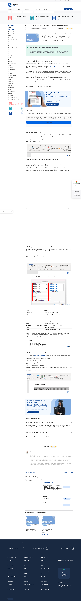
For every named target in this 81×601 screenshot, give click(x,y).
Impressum (30, 598)
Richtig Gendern (11, 81)
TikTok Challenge (44, 584)
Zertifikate (26, 589)
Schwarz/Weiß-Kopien (29, 584)
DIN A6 (25, 578)
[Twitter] (67, 585)
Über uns (43, 576)
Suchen (58, 0)
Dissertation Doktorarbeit (13, 39)
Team (42, 573)
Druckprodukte (11, 9)
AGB (15, 598)
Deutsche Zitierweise (12, 37)
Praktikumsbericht (11, 69)
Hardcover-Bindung (12, 576)
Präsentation (10, 67)
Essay (9, 41)
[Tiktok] (69, 585)
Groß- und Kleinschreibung (13, 47)
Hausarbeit (10, 51)
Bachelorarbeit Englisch (12, 33)
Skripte (25, 565)
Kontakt (64, 0)
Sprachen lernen (11, 87)
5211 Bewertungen (63, 574)
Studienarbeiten (12, 557)
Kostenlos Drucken (45, 586)
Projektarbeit (10, 73)
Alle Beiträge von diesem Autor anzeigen (38, 466)
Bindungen (20, 9)
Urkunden (26, 586)
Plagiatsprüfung (28, 9)
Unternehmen (44, 557)
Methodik (10, 61)
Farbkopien (26, 581)
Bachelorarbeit (11, 31)
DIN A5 (25, 576)
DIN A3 (25, 570)
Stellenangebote (44, 578)
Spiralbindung (10, 584)
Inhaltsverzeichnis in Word (39, 355)
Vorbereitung (10, 95)
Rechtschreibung (11, 77)
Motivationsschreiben (12, 63)
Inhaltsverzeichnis (58, 250)
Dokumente (26, 563)
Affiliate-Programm (45, 589)
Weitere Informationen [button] (49, 125)
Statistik (9, 89)
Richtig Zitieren (11, 83)
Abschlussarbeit (11, 570)
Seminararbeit (10, 85)
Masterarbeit (10, 59)
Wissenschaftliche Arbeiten (13, 97)
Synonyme (10, 93)
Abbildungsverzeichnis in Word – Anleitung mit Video (48, 530)
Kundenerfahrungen (45, 570)
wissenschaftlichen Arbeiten (60, 35)
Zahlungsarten (44, 565)
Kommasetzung (11, 53)
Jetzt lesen (28, 532)
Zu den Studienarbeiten (33, 412)
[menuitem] (9, 598)
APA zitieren (10, 27)
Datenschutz (25, 598)
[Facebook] (59, 585)
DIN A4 (25, 573)
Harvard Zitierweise (12, 49)
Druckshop (10, 560)
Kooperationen (44, 581)
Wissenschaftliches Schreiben (13, 99)
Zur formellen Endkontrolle (52, 104)
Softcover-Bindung (11, 578)
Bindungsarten (11, 586)
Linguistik (10, 55)
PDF (25, 568)
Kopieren (66, 486)
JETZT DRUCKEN (68, 9)
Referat (9, 79)
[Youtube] (65, 585)
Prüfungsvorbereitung (12, 75)
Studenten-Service (11, 91)
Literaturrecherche (11, 57)
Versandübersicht (45, 563)
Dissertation (10, 568)
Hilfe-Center (70, 0)
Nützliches (37, 9)
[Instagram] (62, 585)
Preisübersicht (27, 560)
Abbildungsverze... (34, 524)
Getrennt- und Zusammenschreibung (15, 45)
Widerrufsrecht (19, 598)
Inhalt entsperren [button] (49, 122)
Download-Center (45, 568)
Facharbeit (10, 43)
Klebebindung (10, 581)
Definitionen (10, 35)
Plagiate (9, 65)
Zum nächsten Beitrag (68, 472)
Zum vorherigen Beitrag (30, 472)
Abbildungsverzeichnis (35, 28)
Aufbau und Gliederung (12, 29)
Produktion (10, 71)
